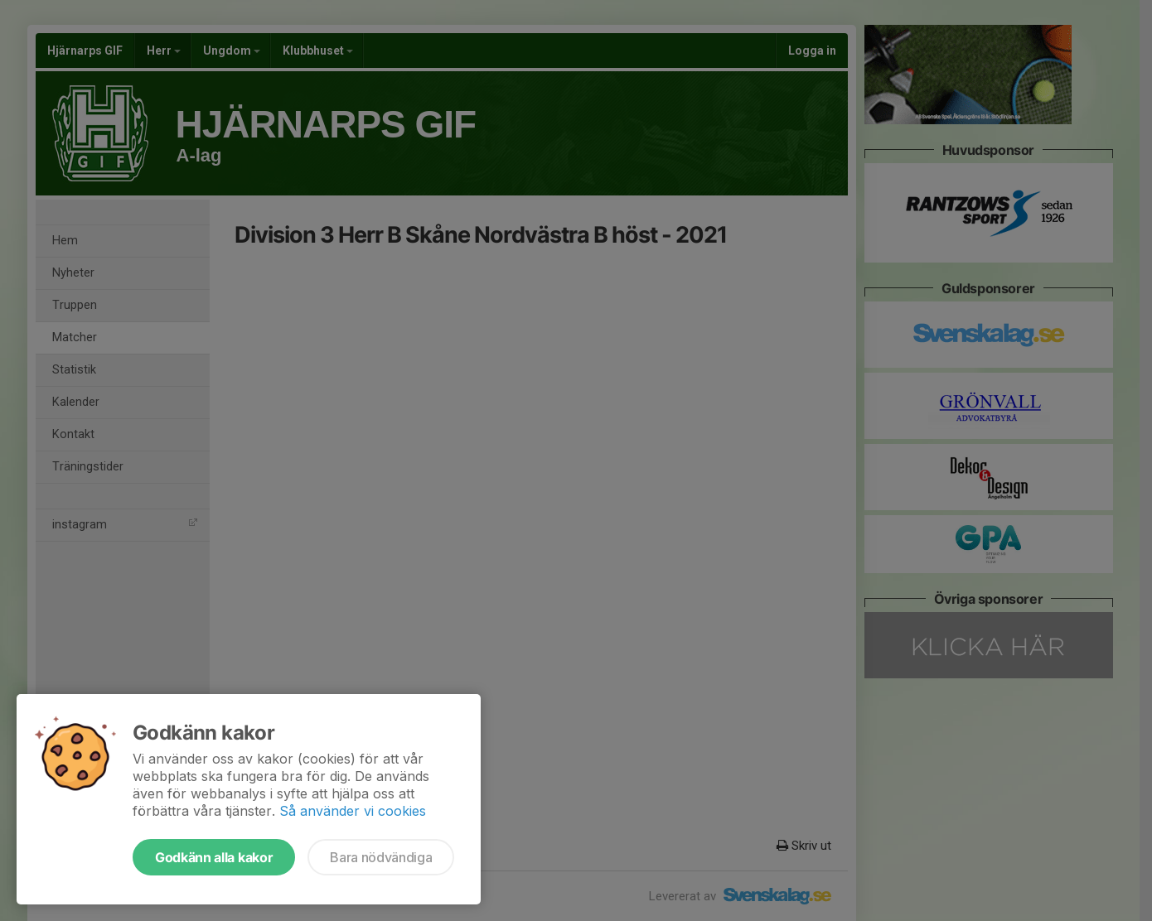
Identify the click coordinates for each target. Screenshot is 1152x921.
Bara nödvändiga (381, 857)
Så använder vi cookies (352, 811)
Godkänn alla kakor (214, 857)
